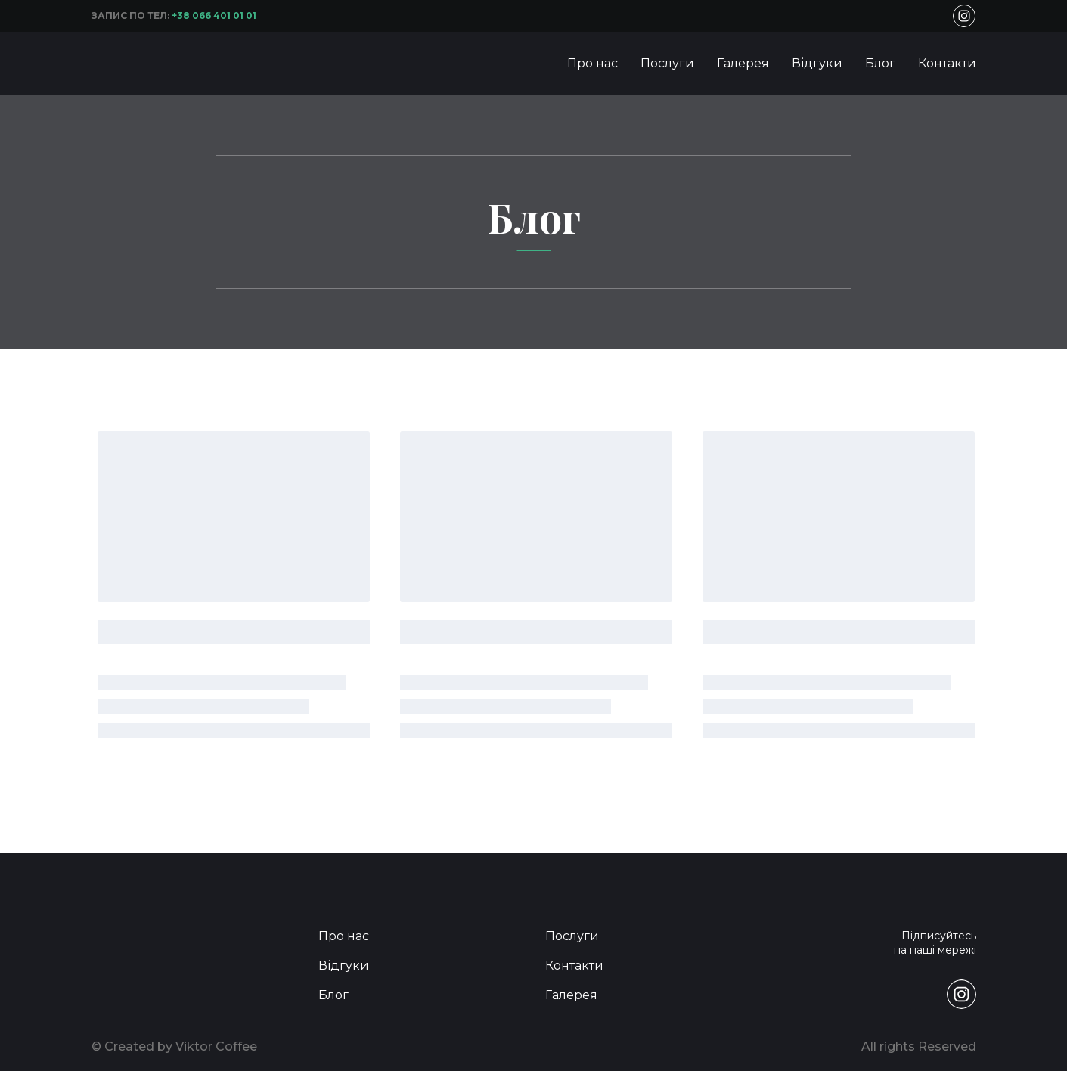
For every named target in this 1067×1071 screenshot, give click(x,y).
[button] (964, 16)
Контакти (947, 63)
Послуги (667, 63)
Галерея (743, 63)
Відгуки (817, 63)
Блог (880, 63)
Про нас (592, 63)
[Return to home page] (133, 63)
